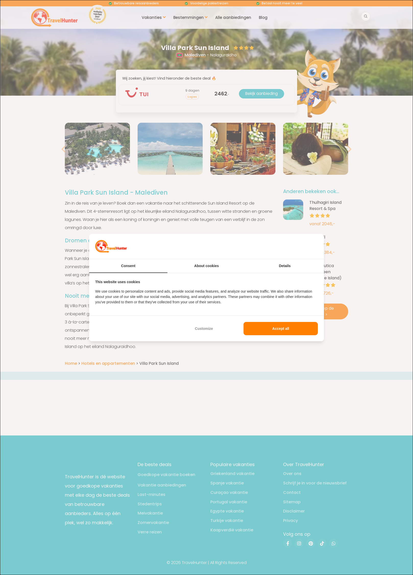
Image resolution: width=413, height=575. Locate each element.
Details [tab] (285, 266)
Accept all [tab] (280, 329)
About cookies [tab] (206, 266)
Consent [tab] (128, 266)
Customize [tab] (204, 329)
